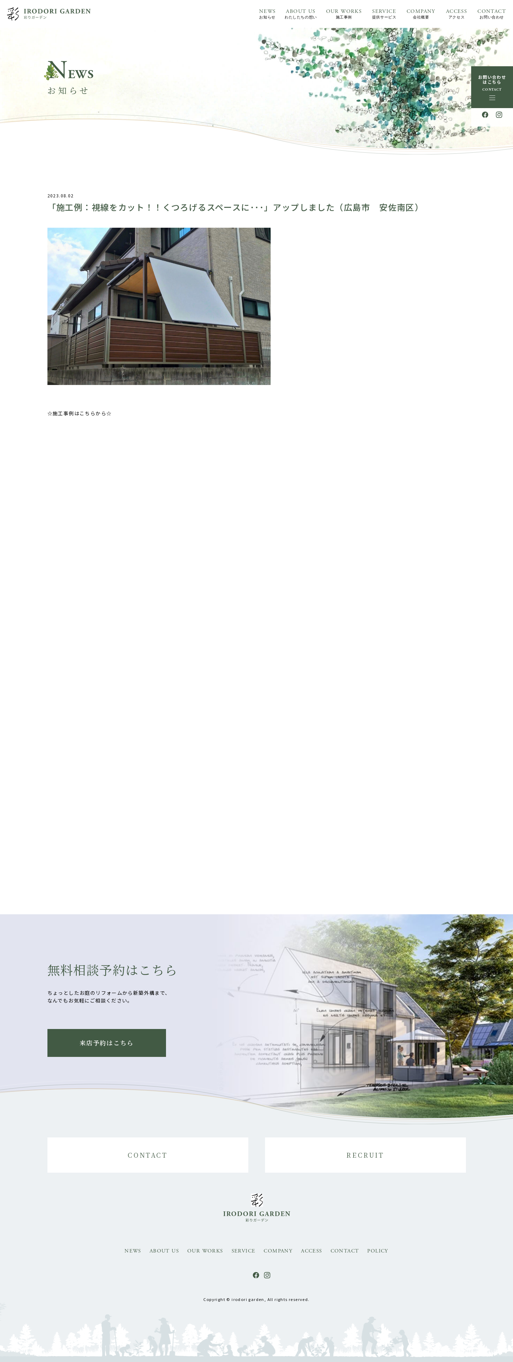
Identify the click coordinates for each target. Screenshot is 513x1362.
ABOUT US (300, 14)
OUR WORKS (344, 14)
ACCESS (456, 14)
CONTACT (491, 14)
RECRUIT (365, 1154)
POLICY (377, 1251)
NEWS (267, 14)
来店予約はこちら (107, 1042)
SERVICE (384, 14)
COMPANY (421, 14)
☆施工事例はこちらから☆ (79, 417)
